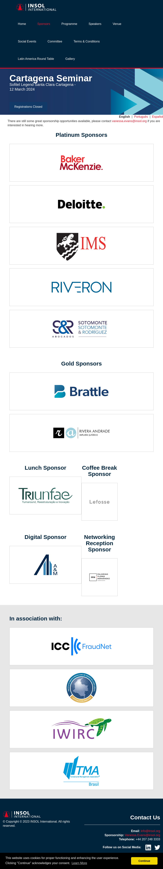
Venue (117, 23)
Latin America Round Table (36, 58)
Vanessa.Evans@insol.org (142, 835)
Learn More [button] (79, 863)
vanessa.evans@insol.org (129, 121)
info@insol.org (150, 831)
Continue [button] (144, 860)
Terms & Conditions (87, 41)
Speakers (94, 23)
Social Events (27, 41)
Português (141, 116)
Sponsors (43, 23)
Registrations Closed (28, 106)
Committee (55, 41)
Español (157, 116)
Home (22, 23)
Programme (69, 23)
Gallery (70, 58)
